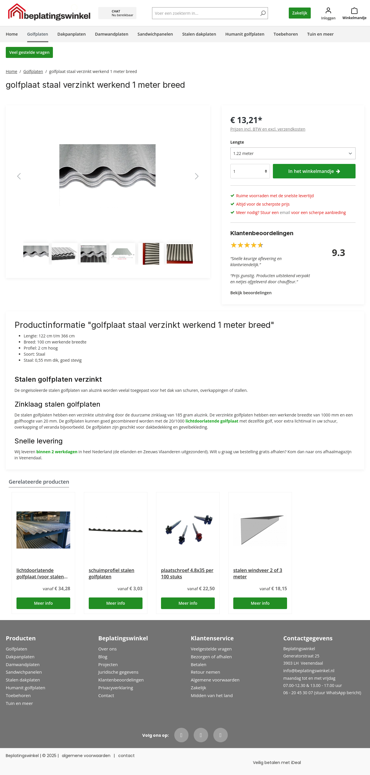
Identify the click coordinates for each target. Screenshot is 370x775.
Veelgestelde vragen (211, 649)
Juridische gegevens (118, 672)
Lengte (237, 142)
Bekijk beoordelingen (251, 292)
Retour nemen (205, 672)
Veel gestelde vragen (29, 52)
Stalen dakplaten (23, 680)
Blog (102, 656)
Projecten (108, 664)
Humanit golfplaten (25, 687)
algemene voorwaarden (86, 755)
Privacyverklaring (115, 687)
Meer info (43, 603)
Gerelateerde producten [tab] (39, 481)
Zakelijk (299, 13)
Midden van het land (212, 695)
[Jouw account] (328, 13)
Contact (106, 695)
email (285, 212)
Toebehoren (18, 695)
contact (126, 755)
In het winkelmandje (314, 171)
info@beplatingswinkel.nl (308, 670)
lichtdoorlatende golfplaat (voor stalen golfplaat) (40, 573)
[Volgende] (197, 176)
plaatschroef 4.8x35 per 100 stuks (187, 573)
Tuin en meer (19, 703)
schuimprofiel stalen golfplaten (111, 573)
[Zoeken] (263, 14)
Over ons (107, 649)
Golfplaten (16, 649)
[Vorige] (18, 176)
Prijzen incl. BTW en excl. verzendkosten (268, 129)
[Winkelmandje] (354, 13)
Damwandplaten (23, 664)
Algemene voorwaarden (215, 680)
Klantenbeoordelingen (121, 680)
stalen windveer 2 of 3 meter (257, 573)
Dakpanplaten (20, 656)
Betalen (198, 664)
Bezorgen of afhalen (211, 656)
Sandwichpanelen (24, 672)
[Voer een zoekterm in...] (210, 13)
